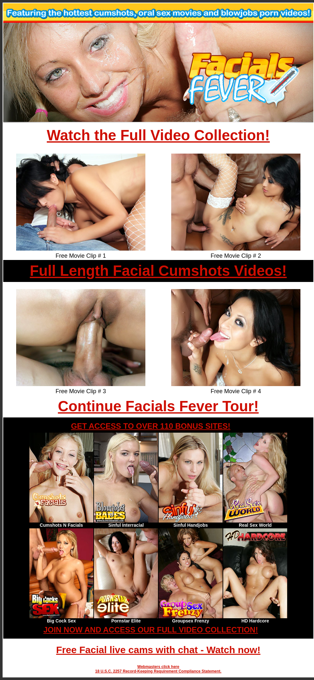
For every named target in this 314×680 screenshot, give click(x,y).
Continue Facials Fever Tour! (158, 406)
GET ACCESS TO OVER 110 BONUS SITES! (150, 426)
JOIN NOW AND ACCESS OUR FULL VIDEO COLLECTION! (150, 629)
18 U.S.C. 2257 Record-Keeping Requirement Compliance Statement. (158, 671)
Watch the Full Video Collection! (158, 135)
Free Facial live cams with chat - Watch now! (158, 649)
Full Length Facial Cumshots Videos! (158, 271)
